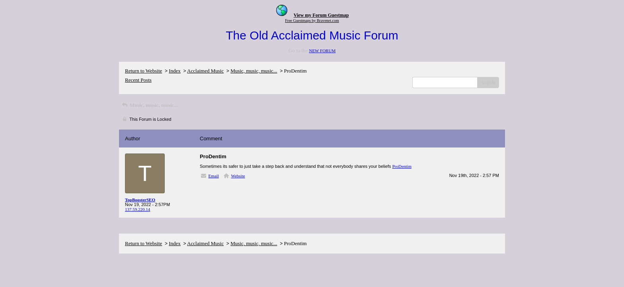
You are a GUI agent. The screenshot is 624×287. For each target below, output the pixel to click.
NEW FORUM (322, 50)
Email (214, 175)
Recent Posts (138, 80)
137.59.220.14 (137, 209)
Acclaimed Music (205, 71)
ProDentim (401, 166)
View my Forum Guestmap (321, 15)
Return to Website (143, 71)
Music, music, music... (253, 71)
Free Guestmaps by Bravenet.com (312, 20)
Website (238, 175)
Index (175, 71)
